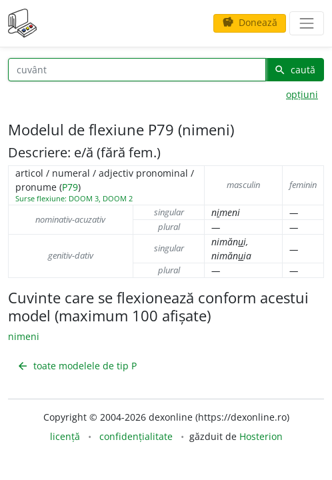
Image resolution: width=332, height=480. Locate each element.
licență (65, 436)
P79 (70, 187)
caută (294, 69)
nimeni (23, 336)
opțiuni (302, 94)
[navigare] (306, 23)
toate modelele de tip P (77, 365)
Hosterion (261, 436)
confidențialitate (136, 436)
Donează (249, 22)
